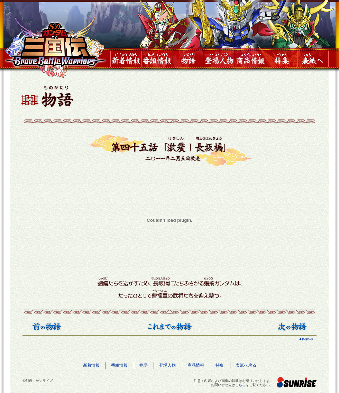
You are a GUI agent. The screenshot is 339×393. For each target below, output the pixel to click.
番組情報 (157, 58)
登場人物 (219, 58)
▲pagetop (306, 338)
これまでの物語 (169, 326)
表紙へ (312, 58)
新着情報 (125, 58)
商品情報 (250, 58)
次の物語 (292, 326)
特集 (281, 58)
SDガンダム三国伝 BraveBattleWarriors (55, 47)
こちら (240, 385)
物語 (188, 58)
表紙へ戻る (246, 365)
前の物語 (46, 326)
